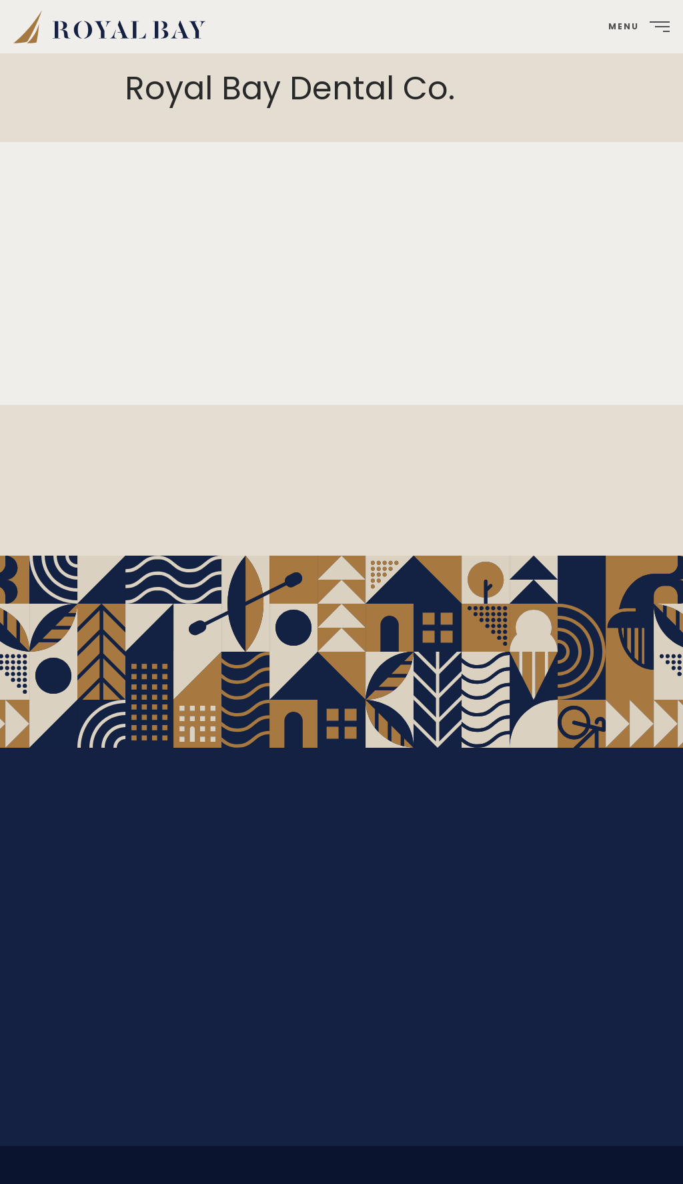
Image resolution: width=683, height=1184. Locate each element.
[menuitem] (114, 26)
